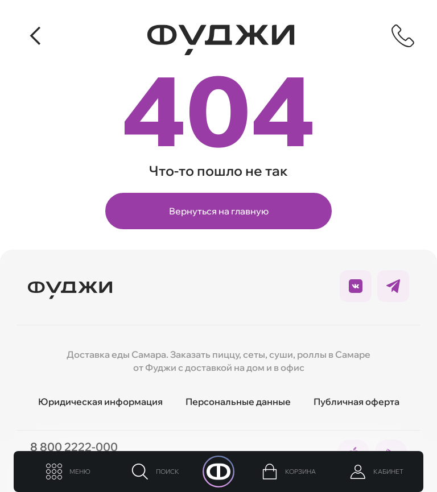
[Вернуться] (36, 35)
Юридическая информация (100, 401)
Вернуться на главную (219, 211)
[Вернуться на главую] (70, 286)
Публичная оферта (356, 401)
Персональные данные (238, 401)
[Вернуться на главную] (221, 39)
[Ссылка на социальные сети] (356, 286)
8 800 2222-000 (74, 447)
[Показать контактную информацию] (402, 35)
